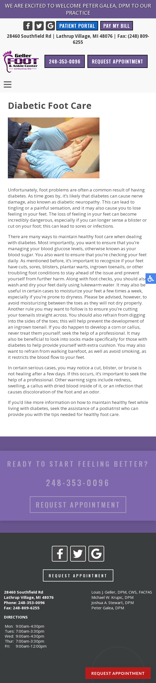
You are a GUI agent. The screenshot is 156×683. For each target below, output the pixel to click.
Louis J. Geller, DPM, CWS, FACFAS (121, 592)
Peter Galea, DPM (107, 607)
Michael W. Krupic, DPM (112, 597)
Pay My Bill (116, 25)
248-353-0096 (64, 61)
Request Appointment (117, 61)
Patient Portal (77, 25)
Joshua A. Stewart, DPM (112, 602)
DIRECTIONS (16, 617)
